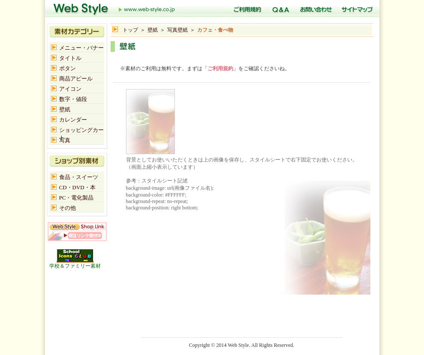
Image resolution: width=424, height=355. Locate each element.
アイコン (70, 89)
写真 (64, 140)
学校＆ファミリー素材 (75, 263)
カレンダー (73, 119)
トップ (114, 8)
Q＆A (279, 8)
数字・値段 (73, 99)
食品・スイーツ (78, 177)
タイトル (70, 58)
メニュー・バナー (81, 48)
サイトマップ (356, 8)
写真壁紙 (177, 30)
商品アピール (76, 78)
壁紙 (152, 30)
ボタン (67, 68)
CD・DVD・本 (77, 187)
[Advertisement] (211, 56)
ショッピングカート (81, 130)
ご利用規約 (220, 69)
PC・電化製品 (76, 197)
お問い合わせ (314, 8)
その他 (67, 208)
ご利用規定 (246, 8)
